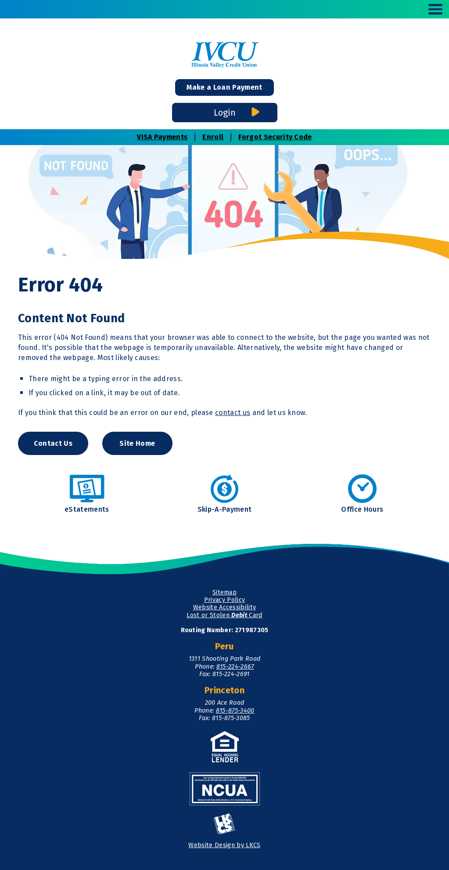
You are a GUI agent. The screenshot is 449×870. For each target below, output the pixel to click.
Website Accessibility (224, 607)
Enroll (212, 137)
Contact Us (53, 443)
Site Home (137, 443)
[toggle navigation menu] (431, 9)
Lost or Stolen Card (224, 615)
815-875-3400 (235, 710)
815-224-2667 (235, 666)
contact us (232, 412)
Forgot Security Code (275, 137)
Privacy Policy (224, 600)
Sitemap (224, 592)
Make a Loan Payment (224, 87)
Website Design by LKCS (224, 845)
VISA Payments (162, 137)
